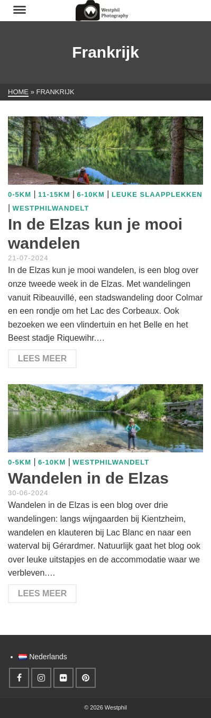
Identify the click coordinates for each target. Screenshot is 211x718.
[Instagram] (41, 678)
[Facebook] (19, 678)
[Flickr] (63, 678)
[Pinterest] (86, 678)
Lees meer (42, 358)
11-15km (54, 194)
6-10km (91, 194)
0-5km (19, 194)
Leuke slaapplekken (157, 194)
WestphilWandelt (51, 208)
